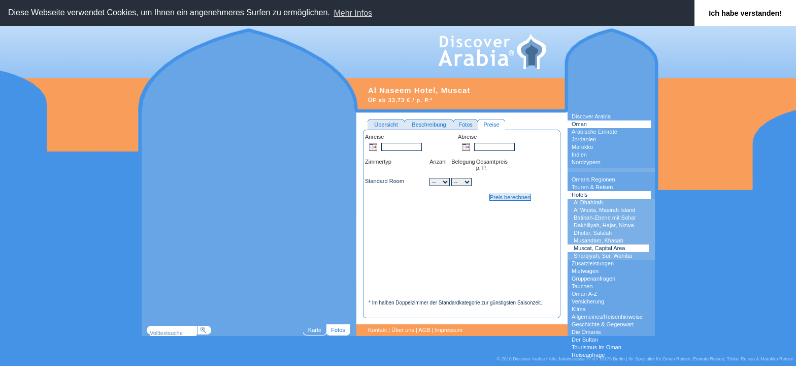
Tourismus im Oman (596, 347)
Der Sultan (585, 340)
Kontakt (377, 330)
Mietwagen (585, 271)
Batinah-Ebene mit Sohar (605, 218)
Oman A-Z (584, 294)
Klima (579, 309)
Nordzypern (586, 162)
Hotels (579, 195)
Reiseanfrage (588, 355)
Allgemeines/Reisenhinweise (607, 317)
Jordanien (584, 139)
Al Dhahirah (588, 202)
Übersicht (385, 124)
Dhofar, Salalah (593, 233)
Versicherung (588, 301)
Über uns (402, 330)
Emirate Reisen (708, 358)
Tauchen (582, 286)
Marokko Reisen (776, 358)
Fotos (465, 124)
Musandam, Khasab (598, 240)
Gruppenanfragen (593, 279)
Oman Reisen (676, 358)
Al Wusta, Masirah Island (604, 210)
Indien (579, 154)
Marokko (582, 147)
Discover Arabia (591, 116)
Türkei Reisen (740, 358)
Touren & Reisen (592, 187)
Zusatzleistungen (593, 263)
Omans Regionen (593, 179)
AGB (424, 330)
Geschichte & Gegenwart (603, 324)
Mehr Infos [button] (353, 13)
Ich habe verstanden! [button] (745, 13)
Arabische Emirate (594, 132)
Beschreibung (429, 124)
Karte (314, 330)
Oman (579, 124)
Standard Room (384, 181)
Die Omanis (586, 332)
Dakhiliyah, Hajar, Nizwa (604, 225)
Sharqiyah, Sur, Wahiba (603, 256)
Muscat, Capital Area (599, 248)
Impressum (448, 330)
